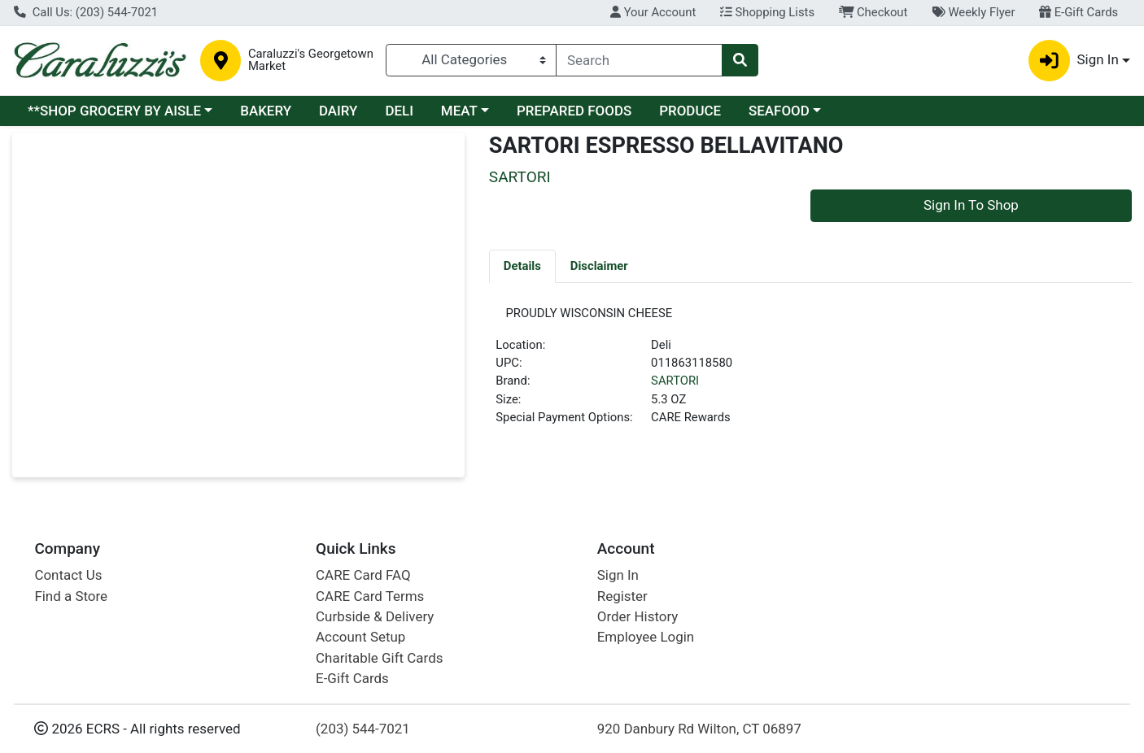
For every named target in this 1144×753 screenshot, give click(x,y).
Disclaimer (599, 266)
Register (622, 596)
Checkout (873, 12)
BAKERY (265, 110)
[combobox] (639, 60)
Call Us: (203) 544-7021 (86, 12)
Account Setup (360, 637)
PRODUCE (690, 110)
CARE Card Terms (370, 596)
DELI (399, 110)
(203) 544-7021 (363, 728)
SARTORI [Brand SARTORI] (675, 386)
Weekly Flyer (973, 12)
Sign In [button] (1073, 60)
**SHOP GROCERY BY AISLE (114, 110)
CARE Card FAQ (363, 575)
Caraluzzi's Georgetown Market (310, 60)
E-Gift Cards (1078, 12)
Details (522, 266)
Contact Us (68, 575)
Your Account (653, 12)
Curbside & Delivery (375, 616)
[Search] (639, 60)
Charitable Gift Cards (379, 658)
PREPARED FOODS (574, 110)
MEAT (459, 110)
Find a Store (70, 596)
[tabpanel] (810, 374)
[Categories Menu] (471, 60)
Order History (638, 616)
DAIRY (338, 110)
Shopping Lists (767, 12)
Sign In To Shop (971, 205)
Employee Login (645, 637)
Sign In (618, 575)
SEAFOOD (779, 110)
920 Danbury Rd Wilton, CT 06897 (699, 728)
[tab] (522, 266)
